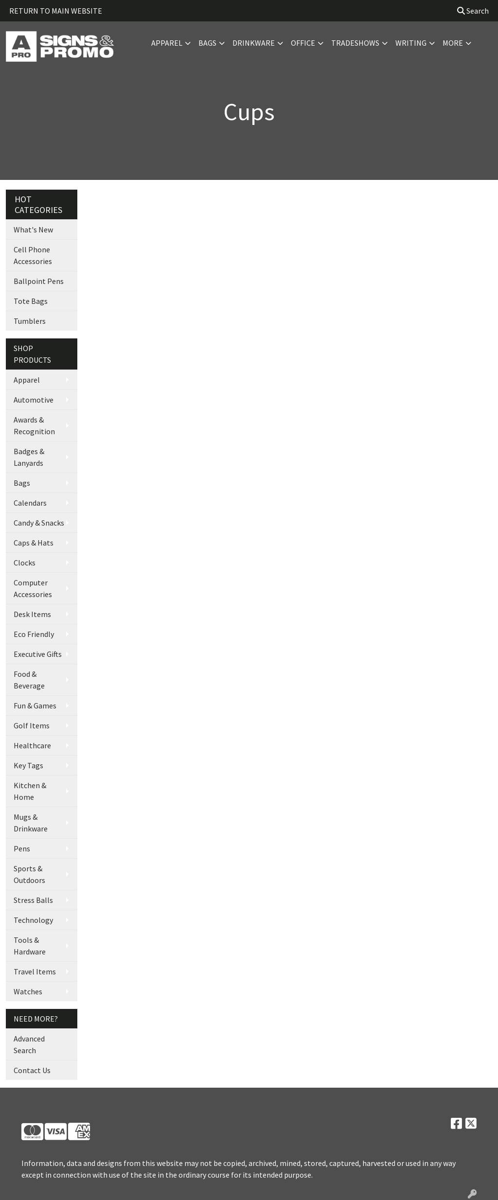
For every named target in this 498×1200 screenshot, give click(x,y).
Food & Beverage (29, 679)
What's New (33, 229)
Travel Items (35, 971)
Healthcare (32, 745)
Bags (207, 43)
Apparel (166, 43)
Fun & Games (35, 705)
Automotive (33, 400)
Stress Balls (33, 900)
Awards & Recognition (34, 425)
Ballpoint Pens (39, 281)
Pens (22, 848)
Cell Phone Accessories (33, 255)
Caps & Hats (33, 542)
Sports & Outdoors (29, 874)
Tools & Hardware (30, 945)
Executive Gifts (38, 654)
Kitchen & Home (30, 791)
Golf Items (32, 725)
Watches (28, 991)
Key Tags (28, 765)
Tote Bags (31, 301)
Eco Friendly (34, 634)
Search (473, 11)
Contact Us (32, 1070)
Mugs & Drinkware (31, 822)
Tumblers (30, 321)
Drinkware (253, 43)
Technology (33, 920)
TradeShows (355, 43)
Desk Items (32, 614)
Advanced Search (29, 1044)
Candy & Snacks (39, 523)
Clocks (25, 562)
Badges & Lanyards (29, 457)
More (453, 43)
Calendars (30, 503)
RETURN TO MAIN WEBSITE (55, 11)
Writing (411, 43)
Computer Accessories (33, 588)
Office (303, 43)
